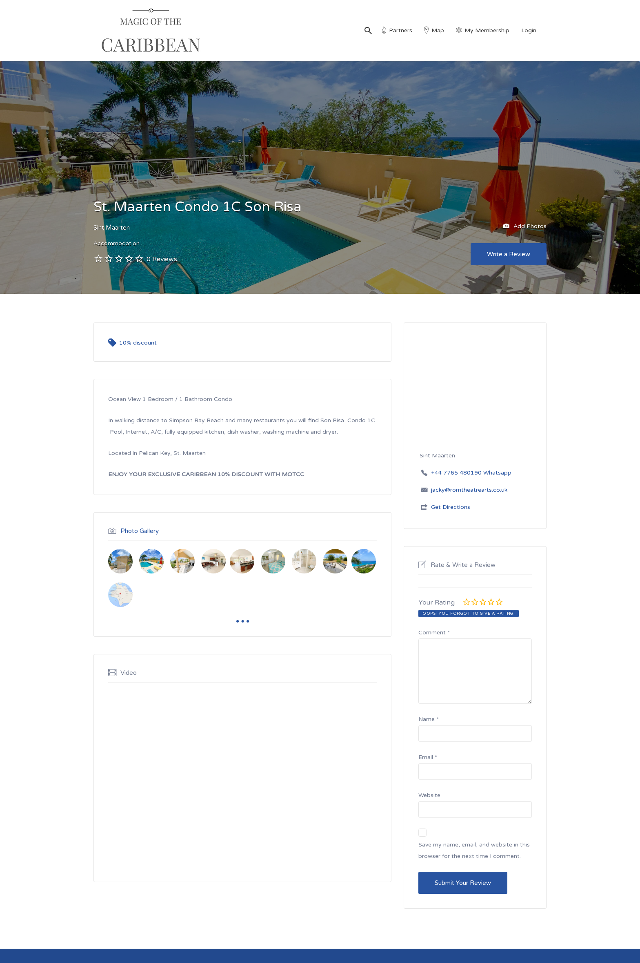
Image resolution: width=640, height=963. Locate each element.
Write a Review (508, 254)
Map (437, 30)
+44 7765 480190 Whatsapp (471, 472)
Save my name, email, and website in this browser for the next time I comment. (474, 850)
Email (427, 757)
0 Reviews (162, 259)
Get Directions (450, 507)
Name (428, 719)
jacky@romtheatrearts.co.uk (469, 489)
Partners (400, 30)
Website (429, 795)
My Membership (486, 30)
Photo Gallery (139, 531)
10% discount (138, 342)
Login (528, 30)
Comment (434, 632)
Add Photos (525, 226)
